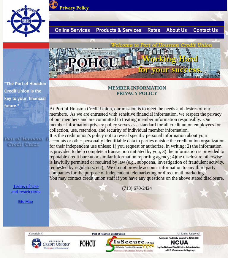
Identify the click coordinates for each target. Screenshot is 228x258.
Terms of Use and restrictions (25, 189)
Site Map (25, 201)
